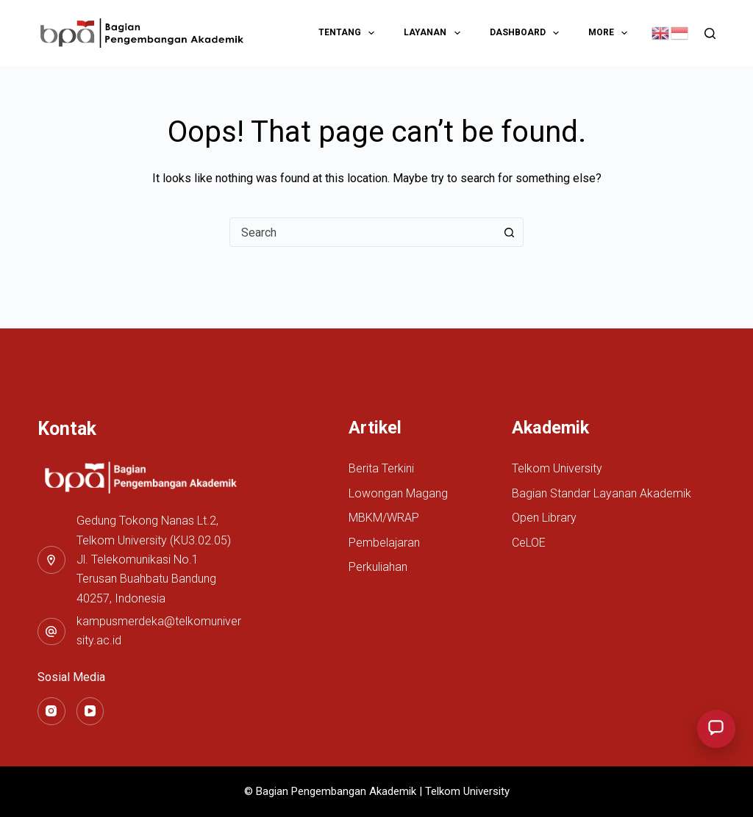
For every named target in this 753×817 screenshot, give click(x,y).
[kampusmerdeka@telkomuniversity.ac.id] (51, 632)
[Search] (709, 33)
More (610, 33)
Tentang (349, 33)
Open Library (544, 518)
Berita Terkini (381, 468)
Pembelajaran (384, 543)
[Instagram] (51, 711)
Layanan (434, 33)
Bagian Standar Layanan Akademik (601, 493)
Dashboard (527, 33)
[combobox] (362, 232)
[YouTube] (90, 711)
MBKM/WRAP (384, 518)
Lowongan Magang (398, 493)
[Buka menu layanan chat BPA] (716, 729)
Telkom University (557, 468)
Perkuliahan (378, 567)
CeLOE (529, 543)
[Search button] (509, 232)
